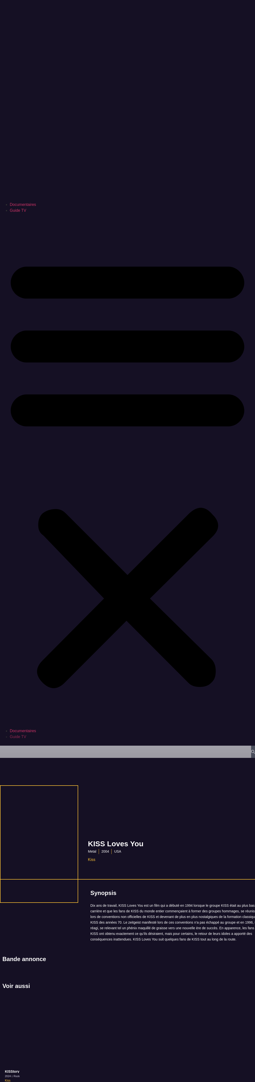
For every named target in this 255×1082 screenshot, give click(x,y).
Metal (92, 851)
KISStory (12, 1071)
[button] (127, 470)
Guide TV (18, 210)
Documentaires (23, 204)
